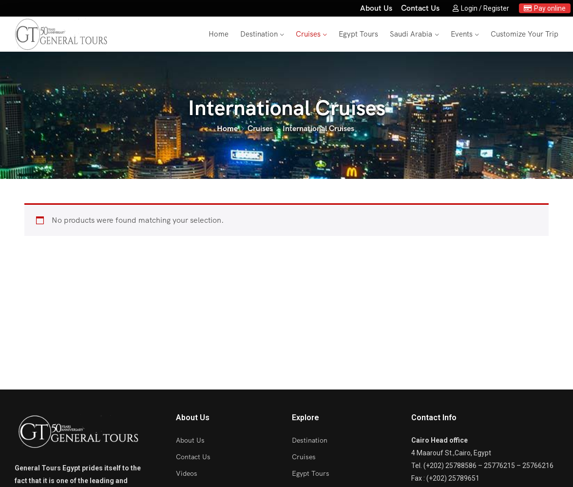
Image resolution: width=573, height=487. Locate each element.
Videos (186, 473)
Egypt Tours (358, 34)
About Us (376, 8)
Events (462, 34)
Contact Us (420, 8)
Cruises (308, 34)
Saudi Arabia (411, 34)
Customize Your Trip (524, 34)
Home (219, 34)
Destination (259, 34)
